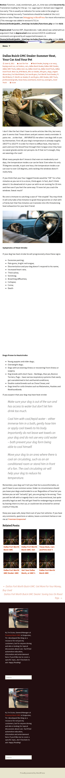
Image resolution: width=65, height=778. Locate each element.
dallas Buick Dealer (36, 66)
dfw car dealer (33, 71)
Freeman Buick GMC (12, 635)
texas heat (22, 79)
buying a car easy (50, 63)
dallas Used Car (34, 68)
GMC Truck (53, 77)
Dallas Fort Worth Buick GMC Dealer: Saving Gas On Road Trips (33, 595)
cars (26, 66)
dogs (50, 71)
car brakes (20, 66)
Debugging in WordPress (34, 17)
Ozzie (13, 82)
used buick (31, 79)
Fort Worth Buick (18, 74)
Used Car (40, 79)
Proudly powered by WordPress (32, 773)
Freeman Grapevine (16, 519)
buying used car (9, 66)
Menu (5, 45)
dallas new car (21, 68)
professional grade (10, 79)
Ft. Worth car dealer (20, 77)
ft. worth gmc (34, 77)
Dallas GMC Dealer (51, 66)
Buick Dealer (37, 63)
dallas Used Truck (47, 68)
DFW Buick (23, 71)
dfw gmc (43, 71)
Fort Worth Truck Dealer (47, 74)
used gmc (48, 79)
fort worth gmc (31, 74)
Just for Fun (23, 63)
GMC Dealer (44, 77)
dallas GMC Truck (9, 68)
